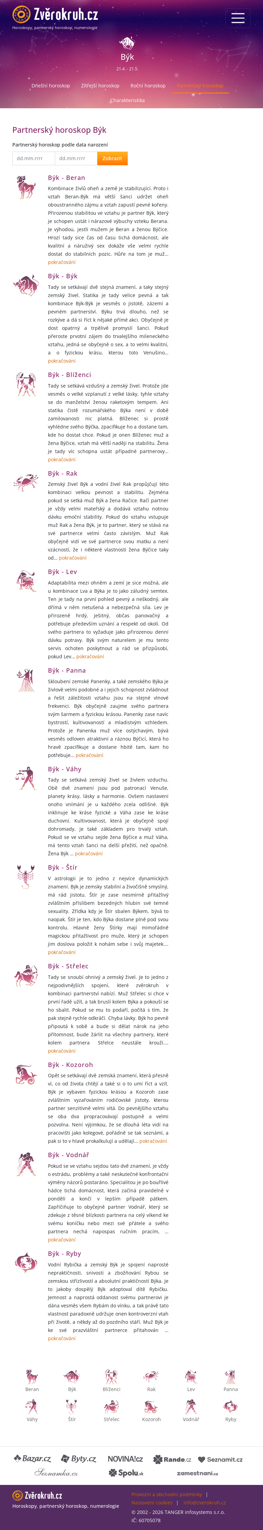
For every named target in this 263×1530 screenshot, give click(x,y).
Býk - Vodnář (68, 1155)
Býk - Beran (66, 177)
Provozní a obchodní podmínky (167, 1494)
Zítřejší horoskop (100, 85)
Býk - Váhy (65, 769)
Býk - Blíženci (69, 374)
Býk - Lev (62, 571)
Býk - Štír (63, 867)
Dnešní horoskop (51, 85)
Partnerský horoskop (200, 85)
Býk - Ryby (64, 1253)
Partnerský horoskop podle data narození (60, 144)
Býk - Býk (63, 276)
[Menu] (238, 18)
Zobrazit (112, 158)
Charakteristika (127, 100)
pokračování (62, 262)
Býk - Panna (67, 670)
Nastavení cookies (152, 1502)
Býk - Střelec (68, 966)
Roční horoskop (148, 85)
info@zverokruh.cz (205, 1502)
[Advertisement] (214, 159)
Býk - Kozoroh (70, 1065)
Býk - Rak (63, 473)
